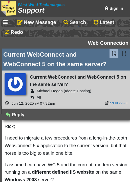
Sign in (114, 8)
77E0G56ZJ (118, 103)
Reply (15, 114)
